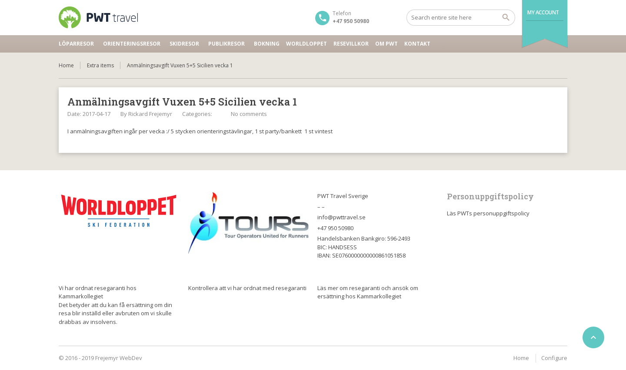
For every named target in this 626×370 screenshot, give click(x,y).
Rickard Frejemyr (150, 114)
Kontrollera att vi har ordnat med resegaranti (247, 288)
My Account (543, 12)
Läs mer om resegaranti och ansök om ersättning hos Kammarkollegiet (367, 292)
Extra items (100, 65)
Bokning (267, 43)
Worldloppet (306, 43)
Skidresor (184, 43)
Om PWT (386, 43)
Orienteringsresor (131, 43)
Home (66, 65)
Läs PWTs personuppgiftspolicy (488, 213)
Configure (554, 358)
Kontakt (417, 43)
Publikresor (226, 43)
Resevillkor (351, 43)
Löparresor (76, 43)
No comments (249, 114)
